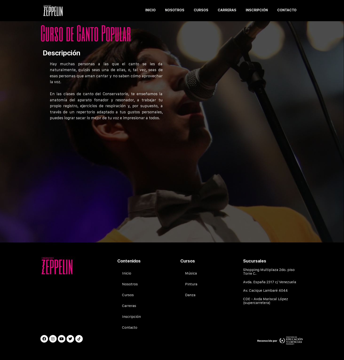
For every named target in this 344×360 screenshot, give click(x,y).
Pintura (191, 284)
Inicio (150, 10)
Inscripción (257, 10)
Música (191, 273)
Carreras (227, 10)
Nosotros (174, 10)
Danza (190, 295)
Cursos (201, 10)
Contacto (287, 10)
